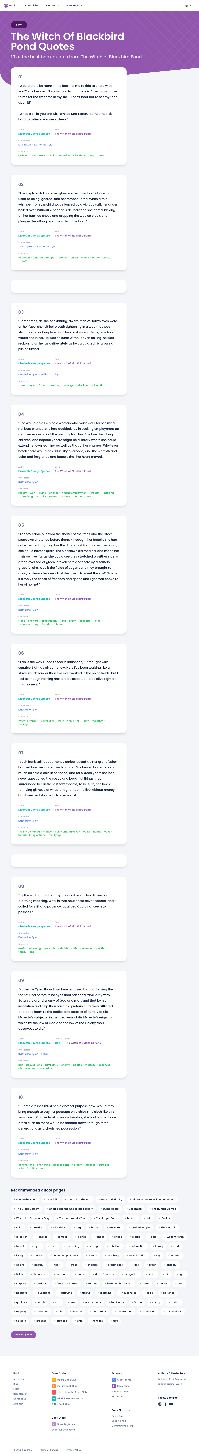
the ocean (24, 624)
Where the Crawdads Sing (31, 1218)
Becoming (134, 1209)
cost (107, 831)
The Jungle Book (105, 1218)
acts (24, 261)
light (86, 720)
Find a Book (118, 1416)
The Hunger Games (163, 1209)
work (33, 493)
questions (39, 835)
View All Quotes (23, 1334)
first (63, 621)
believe (23, 155)
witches (30, 1068)
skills (74, 948)
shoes (85, 257)
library (22, 493)
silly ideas (79, 155)
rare (42, 1168)
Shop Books (52, 5)
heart (89, 496)
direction (24, 257)
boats (100, 155)
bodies (77, 1065)
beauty (78, 496)
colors (66, 496)
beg (91, 155)
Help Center (20, 1393)
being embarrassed (67, 831)
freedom (47, 624)
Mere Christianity (110, 1199)
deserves (104, 1065)
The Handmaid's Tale (71, 1218)
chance (54, 493)
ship (21, 1168)
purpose (104, 1165)
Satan (45, 1054)
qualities (100, 948)
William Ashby (50, 374)
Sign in (188, 5)
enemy (65, 1065)
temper (51, 257)
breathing (54, 385)
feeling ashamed (29, 831)
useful (22, 948)
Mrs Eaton (24, 144)
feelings (23, 724)
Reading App (119, 1420)
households (60, 948)
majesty (90, 1065)
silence (63, 257)
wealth (95, 493)
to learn (77, 1165)
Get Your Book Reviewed (172, 1379)
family (22, 952)
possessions (61, 1165)
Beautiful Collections (63, 1429)
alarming (35, 948)
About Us (18, 1379)
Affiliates (18, 1403)
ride (33, 155)
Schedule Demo (120, 1391)
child (53, 155)
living (42, 493)
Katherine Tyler (43, 144)
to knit (22, 385)
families (32, 1168)
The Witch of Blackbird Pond (73, 134)
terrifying (55, 835)
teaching (108, 493)
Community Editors (122, 1425)
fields (96, 621)
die (20, 1068)
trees (21, 621)
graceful (84, 621)
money (47, 831)
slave (70, 720)
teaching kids (30, 496)
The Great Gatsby (26, 1209)
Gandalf (50, 1199)
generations (26, 1165)
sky (44, 496)
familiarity (51, 1065)
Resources (118, 1396)
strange (68, 385)
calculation (98, 385)
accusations (34, 1065)
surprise (97, 720)
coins (86, 831)
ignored (38, 257)
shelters (33, 621)
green (72, 621)
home (59, 624)
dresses (90, 1165)
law (20, 1065)
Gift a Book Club (61, 1404)
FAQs (16, 1389)
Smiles (43, 155)
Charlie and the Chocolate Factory (70, 1209)
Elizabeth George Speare (34, 134)
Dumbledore (110, 1209)
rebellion (82, 385)
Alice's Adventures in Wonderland (152, 1199)
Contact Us (19, 1398)
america (64, 155)
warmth (54, 496)
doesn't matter (28, 720)
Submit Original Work (170, 1384)
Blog (16, 1384)
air (79, 720)
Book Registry (74, 5)
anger (74, 257)
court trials (45, 1068)
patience (86, 948)
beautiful (24, 835)
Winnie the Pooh (25, 1199)
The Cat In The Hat (77, 1199)
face (42, 385)
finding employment (75, 493)
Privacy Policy (73, 1450)
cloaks (107, 257)
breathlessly (49, 621)
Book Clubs (31, 5)
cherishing (43, 1165)
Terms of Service (48, 1450)
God (57, 1043)
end (32, 952)
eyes (33, 385)
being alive (48, 720)
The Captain (26, 246)
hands (97, 831)
